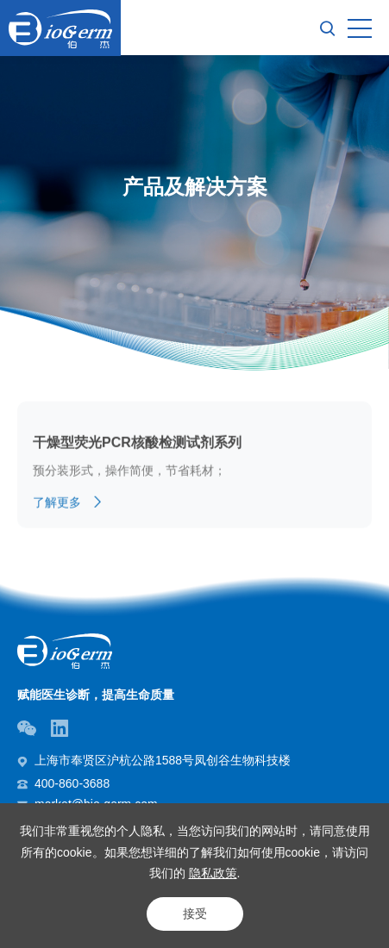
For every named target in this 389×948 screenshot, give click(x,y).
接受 (195, 913)
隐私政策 (213, 873)
